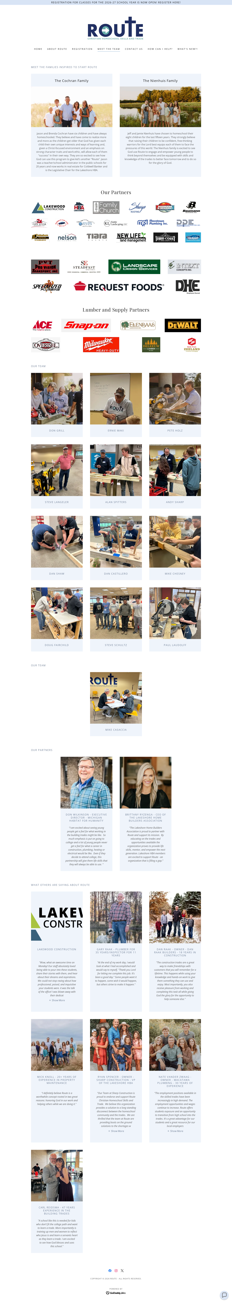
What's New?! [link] (188, 48)
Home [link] (38, 48)
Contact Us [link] (134, 48)
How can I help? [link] (160, 48)
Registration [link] (82, 48)
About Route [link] (57, 48)
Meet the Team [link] (109, 48)
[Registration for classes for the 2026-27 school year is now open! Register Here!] (116, 2)
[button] (57, 1000)
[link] (116, 28)
